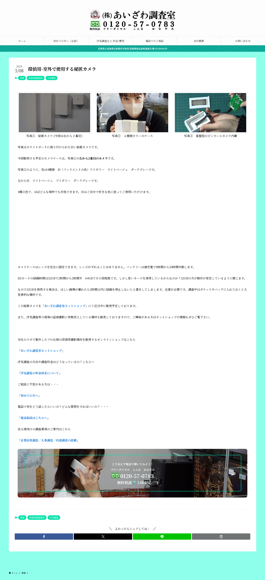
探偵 (22, 77)
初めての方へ (29, 395)
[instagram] (239, 2)
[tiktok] (244, 2)
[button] (44, 536)
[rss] (253, 2)
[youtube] (249, 2)
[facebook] (229, 2)
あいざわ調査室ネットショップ (41, 350)
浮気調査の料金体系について (40, 373)
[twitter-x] (234, 2)
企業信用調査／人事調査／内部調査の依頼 (49, 440)
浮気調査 (51, 77)
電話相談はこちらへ (34, 418)
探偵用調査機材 (36, 77)
